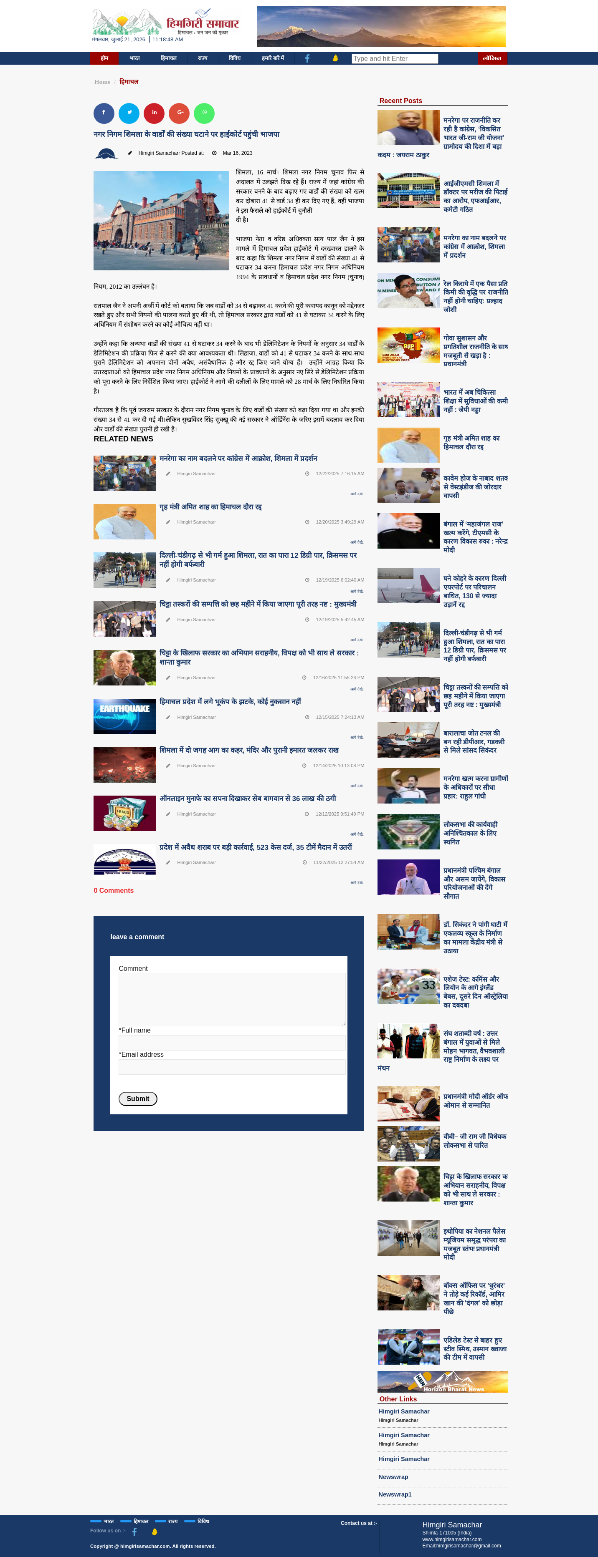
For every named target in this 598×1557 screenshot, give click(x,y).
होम (104, 58)
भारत (134, 58)
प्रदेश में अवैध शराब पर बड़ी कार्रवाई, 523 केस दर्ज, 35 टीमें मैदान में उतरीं (256, 848)
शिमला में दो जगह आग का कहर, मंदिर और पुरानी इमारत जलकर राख (249, 750)
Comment (133, 968)
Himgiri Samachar (404, 1411)
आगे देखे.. (357, 494)
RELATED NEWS (123, 439)
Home (102, 81)
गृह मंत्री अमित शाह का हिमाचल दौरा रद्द (210, 507)
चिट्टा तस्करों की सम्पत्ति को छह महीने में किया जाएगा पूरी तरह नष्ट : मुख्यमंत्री (258, 604)
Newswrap (393, 1477)
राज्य (203, 58)
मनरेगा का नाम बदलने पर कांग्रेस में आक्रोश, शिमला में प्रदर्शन (238, 459)
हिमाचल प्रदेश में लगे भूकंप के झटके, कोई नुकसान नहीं (230, 702)
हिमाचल (169, 58)
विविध (235, 58)
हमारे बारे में (273, 58)
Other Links (398, 1399)
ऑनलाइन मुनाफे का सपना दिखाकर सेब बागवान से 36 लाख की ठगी (247, 799)
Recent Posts (401, 100)
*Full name (134, 1030)
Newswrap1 (395, 1494)
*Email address (141, 1054)
